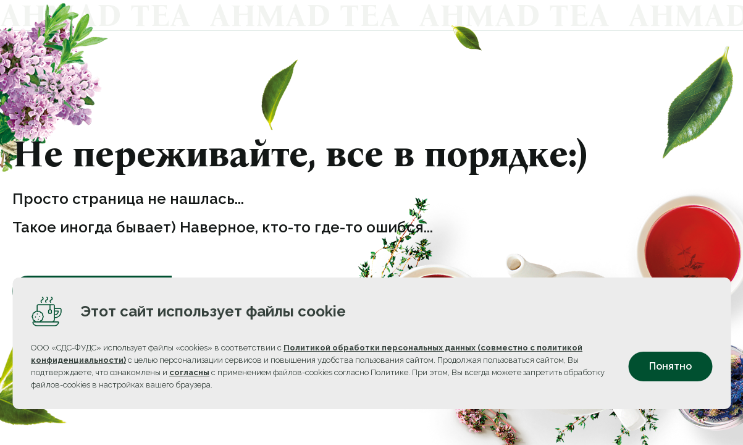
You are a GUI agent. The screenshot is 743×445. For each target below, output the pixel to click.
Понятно (670, 377)
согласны (189, 383)
